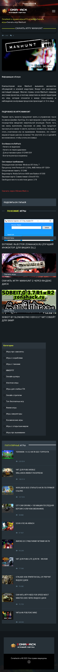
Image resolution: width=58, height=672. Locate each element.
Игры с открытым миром (15, 426)
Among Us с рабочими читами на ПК (33, 541)
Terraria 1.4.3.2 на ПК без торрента (32, 452)
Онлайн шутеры (11, 376)
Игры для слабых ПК (14, 389)
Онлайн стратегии (12, 395)
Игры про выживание (14, 432)
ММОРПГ (8, 370)
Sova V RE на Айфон (25, 523)
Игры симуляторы (12, 414)
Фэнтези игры (11, 383)
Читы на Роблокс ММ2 (26, 613)
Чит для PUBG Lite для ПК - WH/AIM (32, 559)
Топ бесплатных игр (13, 401)
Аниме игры (10, 407)
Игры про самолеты (13, 351)
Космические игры (13, 420)
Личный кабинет (29, 3)
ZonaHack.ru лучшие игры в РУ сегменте (19, 19)
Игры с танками (11, 364)
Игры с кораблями (13, 358)
